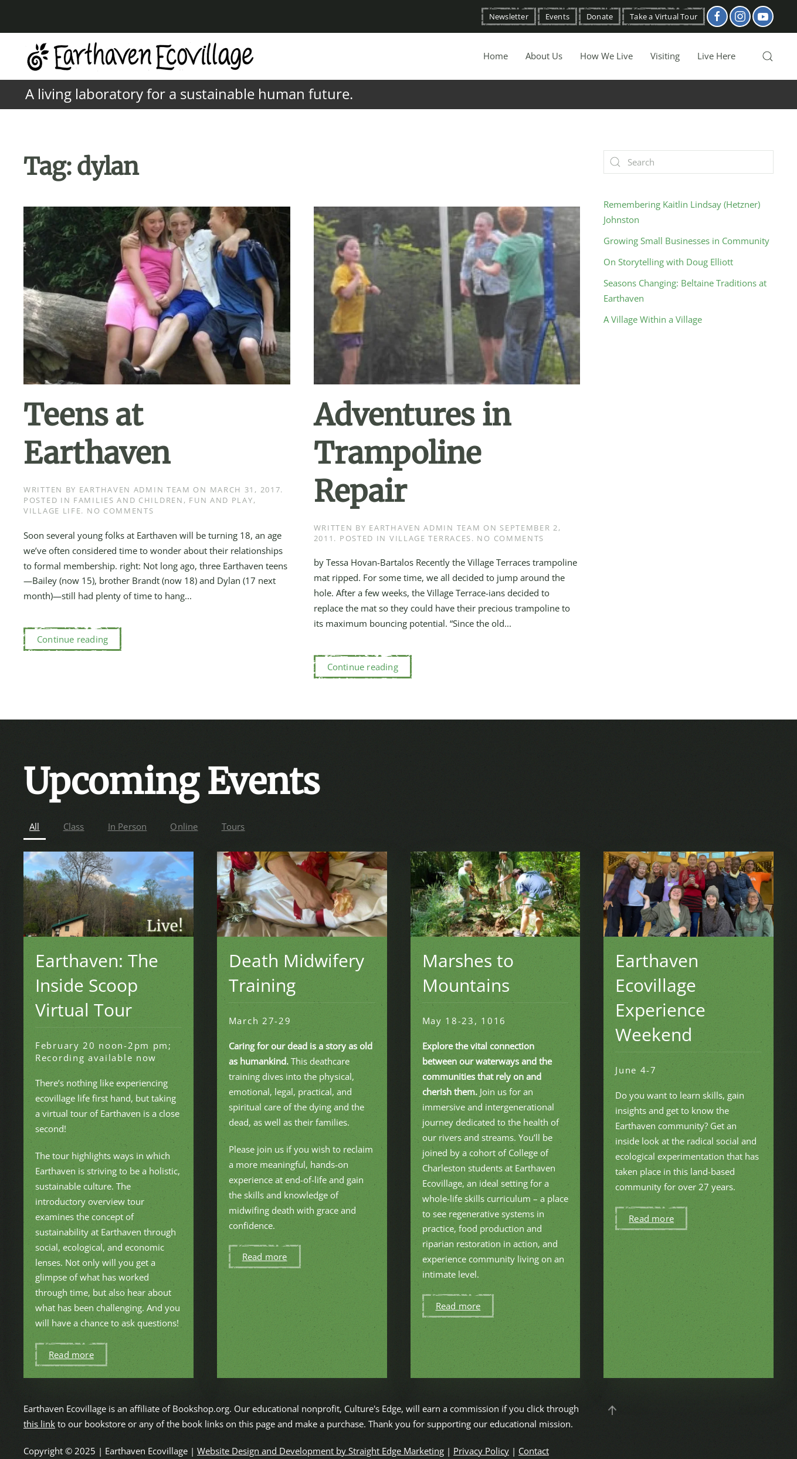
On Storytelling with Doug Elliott (668, 262)
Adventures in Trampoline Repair (412, 453)
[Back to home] (140, 56)
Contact (533, 1451)
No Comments (120, 510)
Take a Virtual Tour (663, 16)
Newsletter (508, 16)
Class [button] (73, 826)
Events (557, 16)
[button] (768, 56)
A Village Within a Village (652, 319)
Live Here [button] (716, 56)
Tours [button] (233, 826)
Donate (599, 16)
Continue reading (72, 639)
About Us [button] (543, 56)
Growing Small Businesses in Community (686, 240)
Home (495, 56)
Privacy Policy (481, 1451)
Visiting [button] (665, 56)
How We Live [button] (606, 56)
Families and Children (128, 500)
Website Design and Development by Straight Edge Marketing (320, 1451)
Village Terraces (430, 538)
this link (39, 1424)
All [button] (34, 826)
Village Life (52, 510)
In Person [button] (127, 826)
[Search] (688, 162)
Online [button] (184, 826)
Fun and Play (221, 500)
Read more (71, 1354)
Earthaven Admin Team (135, 489)
